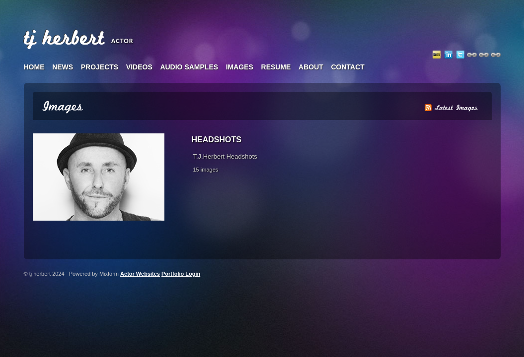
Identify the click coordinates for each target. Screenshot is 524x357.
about (311, 67)
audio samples (189, 67)
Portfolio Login (180, 274)
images (239, 67)
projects (99, 67)
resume (276, 67)
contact (347, 67)
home (34, 67)
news (62, 67)
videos (139, 67)
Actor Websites (140, 274)
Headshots (216, 139)
